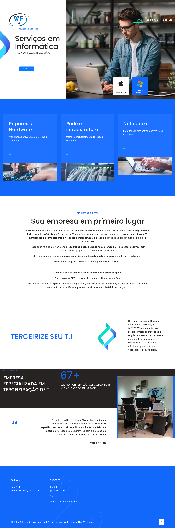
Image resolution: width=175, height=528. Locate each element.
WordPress (88, 522)
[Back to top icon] (161, 522)
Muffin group (39, 522)
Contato (26, 75)
